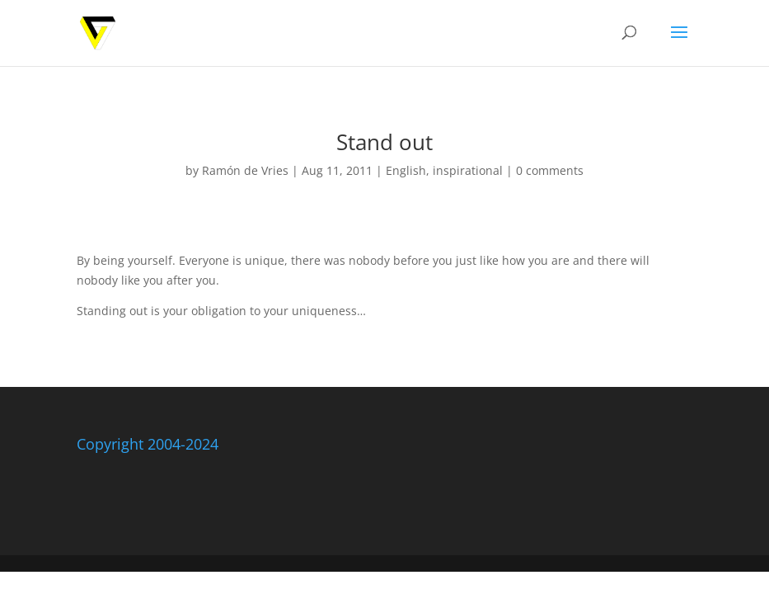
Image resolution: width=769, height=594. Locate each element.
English (406, 170)
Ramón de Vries (245, 170)
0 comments (550, 170)
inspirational (468, 170)
